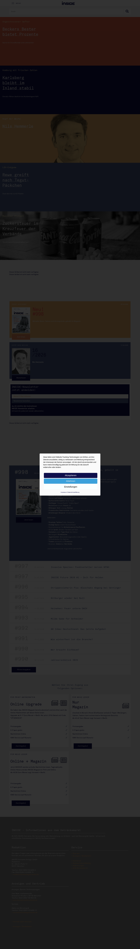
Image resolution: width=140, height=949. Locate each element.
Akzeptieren (70, 475)
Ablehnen (70, 481)
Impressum (64, 492)
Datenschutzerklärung (73, 492)
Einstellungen (70, 486)
